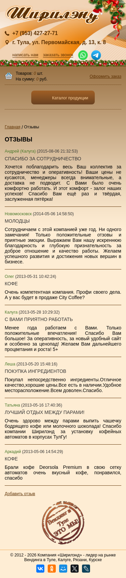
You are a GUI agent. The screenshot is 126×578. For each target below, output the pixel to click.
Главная (12, 127)
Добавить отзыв (20, 493)
